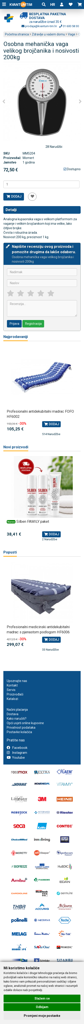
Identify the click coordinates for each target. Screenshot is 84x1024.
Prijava (14, 323)
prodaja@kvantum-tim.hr (39, 26)
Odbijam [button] (42, 1007)
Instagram (17, 753)
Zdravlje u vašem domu (48, 34)
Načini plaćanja (17, 709)
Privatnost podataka (21, 727)
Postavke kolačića (19, 732)
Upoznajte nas (17, 681)
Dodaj (14, 196)
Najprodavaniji (15, 337)
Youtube (16, 758)
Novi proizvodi (15, 447)
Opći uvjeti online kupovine (25, 723)
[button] (61, 4)
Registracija (33, 323)
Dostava (12, 714)
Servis (11, 690)
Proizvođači (15, 694)
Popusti (10, 552)
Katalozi (12, 699)
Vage (71, 34)
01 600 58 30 (69, 26)
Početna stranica (17, 34)
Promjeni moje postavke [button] (42, 1015)
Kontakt (12, 685)
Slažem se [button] (42, 998)
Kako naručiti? (16, 718)
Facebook (17, 748)
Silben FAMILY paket (32, 521)
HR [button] (52, 4)
